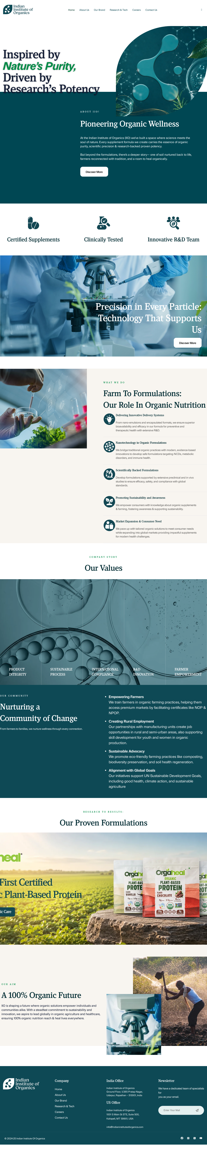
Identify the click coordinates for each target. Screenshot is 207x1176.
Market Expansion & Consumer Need (139, 521)
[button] (201, 9)
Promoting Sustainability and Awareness (140, 497)
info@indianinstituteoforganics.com (124, 1126)
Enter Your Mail (181, 1110)
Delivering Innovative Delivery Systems (140, 415)
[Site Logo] (18, 9)
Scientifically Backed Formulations (137, 470)
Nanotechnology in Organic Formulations (141, 442)
